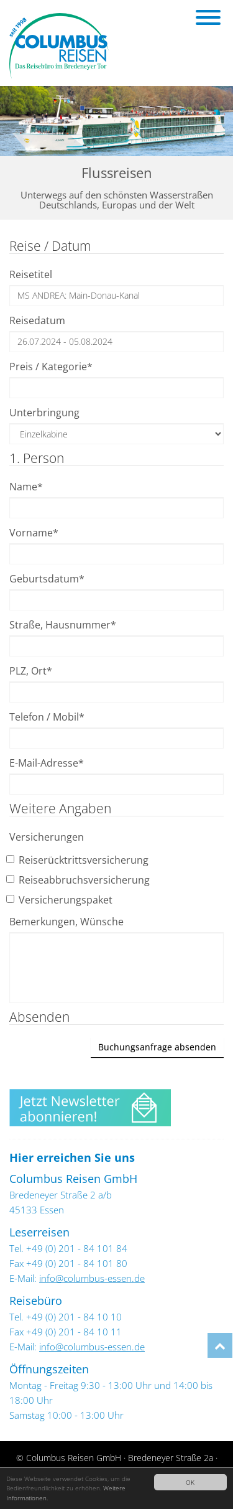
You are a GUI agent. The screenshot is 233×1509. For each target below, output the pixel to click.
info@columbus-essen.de (92, 1278)
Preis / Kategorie (51, 366)
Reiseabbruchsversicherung (79, 880)
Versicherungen (46, 837)
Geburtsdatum (47, 579)
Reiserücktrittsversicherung (78, 860)
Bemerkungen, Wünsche (66, 921)
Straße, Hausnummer (62, 625)
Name (26, 486)
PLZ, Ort (30, 671)
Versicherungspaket (60, 900)
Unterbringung (44, 412)
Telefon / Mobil (47, 717)
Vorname (33, 533)
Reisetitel (30, 274)
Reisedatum (37, 320)
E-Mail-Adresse (46, 763)
